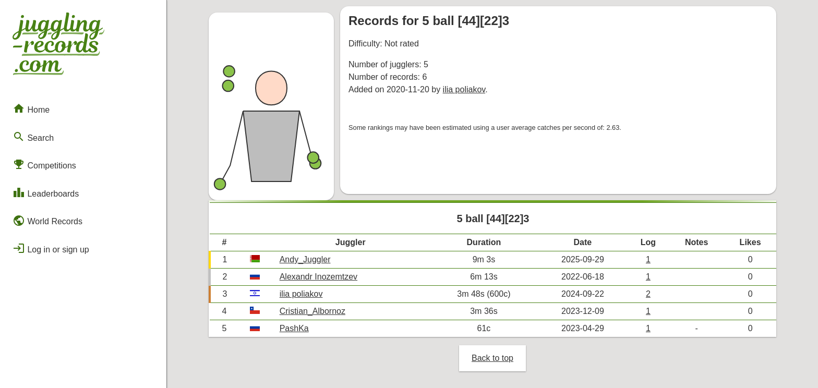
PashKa (294, 328)
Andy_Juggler (305, 259)
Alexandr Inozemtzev (318, 276)
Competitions (44, 164)
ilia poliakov (464, 89)
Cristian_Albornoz (312, 311)
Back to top (492, 358)
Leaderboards (46, 192)
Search (33, 136)
